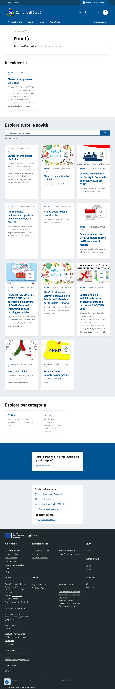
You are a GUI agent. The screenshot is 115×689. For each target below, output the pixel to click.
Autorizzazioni (37, 554)
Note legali (63, 588)
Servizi (41, 21)
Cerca (105, 132)
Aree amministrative (12, 550)
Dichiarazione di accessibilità (69, 591)
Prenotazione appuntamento (69, 603)
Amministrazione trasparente (70, 594)
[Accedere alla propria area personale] (94, 2)
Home (16, 31)
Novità (30, 21)
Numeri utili (9, 644)
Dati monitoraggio (11, 679)
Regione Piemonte (13, 2)
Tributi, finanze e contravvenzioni (71, 556)
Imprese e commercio (67, 550)
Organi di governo (11, 561)
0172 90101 (17, 595)
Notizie (10, 72)
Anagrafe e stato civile (40, 550)
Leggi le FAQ (63, 597)
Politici (7, 568)
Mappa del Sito (65, 679)
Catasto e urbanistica (40, 557)
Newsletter (90, 587)
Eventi (88, 569)
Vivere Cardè (55, 21)
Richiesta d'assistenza (67, 606)
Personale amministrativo (14, 565)
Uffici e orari (9, 640)
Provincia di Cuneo (38, 588)
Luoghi (88, 565)
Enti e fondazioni (11, 557)
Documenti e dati (11, 554)
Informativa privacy (66, 584)
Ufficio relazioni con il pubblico (16, 637)
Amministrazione (15, 21)
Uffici (7, 572)
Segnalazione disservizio (68, 600)
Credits (46, 679)
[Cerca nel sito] (104, 12)
